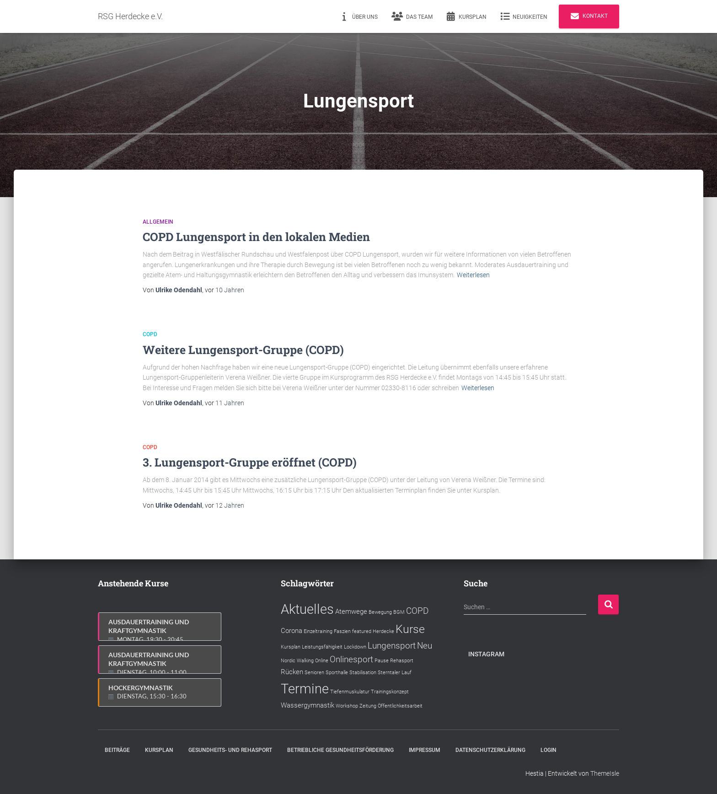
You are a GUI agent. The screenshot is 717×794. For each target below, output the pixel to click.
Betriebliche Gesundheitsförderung (340, 750)
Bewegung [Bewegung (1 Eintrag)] (380, 612)
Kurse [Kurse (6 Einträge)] (410, 629)
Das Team (412, 16)
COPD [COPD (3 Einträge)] (417, 611)
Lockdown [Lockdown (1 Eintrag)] (355, 647)
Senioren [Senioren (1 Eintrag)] (314, 673)
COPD (150, 334)
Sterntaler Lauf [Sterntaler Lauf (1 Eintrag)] (395, 673)
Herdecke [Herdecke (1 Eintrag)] (383, 631)
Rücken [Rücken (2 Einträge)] (292, 672)
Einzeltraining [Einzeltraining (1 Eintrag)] (318, 631)
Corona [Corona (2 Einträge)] (291, 631)
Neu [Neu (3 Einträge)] (424, 646)
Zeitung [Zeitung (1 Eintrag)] (367, 706)
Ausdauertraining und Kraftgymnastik (160, 629)
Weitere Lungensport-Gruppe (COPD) (243, 349)
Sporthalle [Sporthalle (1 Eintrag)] (337, 673)
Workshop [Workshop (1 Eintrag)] (347, 706)
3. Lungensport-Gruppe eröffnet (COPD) (250, 462)
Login (548, 750)
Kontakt (589, 16)
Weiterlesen (473, 275)
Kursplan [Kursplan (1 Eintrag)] (290, 647)
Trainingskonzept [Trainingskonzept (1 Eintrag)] (390, 692)
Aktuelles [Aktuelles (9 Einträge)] (307, 609)
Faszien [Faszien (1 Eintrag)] (342, 631)
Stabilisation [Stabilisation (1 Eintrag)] (362, 673)
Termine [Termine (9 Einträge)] (305, 689)
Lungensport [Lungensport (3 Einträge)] (392, 646)
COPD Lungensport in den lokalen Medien (256, 236)
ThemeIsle (604, 773)
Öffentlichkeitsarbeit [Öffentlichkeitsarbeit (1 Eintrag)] (400, 706)
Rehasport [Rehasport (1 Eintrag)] (401, 661)
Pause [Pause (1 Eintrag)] (382, 661)
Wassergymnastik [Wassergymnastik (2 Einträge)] (307, 705)
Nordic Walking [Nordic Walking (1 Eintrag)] (297, 661)
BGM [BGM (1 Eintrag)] (399, 612)
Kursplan (466, 16)
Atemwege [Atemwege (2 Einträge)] (351, 611)
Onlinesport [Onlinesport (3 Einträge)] (351, 660)
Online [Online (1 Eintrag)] (321, 661)
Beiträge (117, 750)
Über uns (359, 16)
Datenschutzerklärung (490, 750)
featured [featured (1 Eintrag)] (361, 631)
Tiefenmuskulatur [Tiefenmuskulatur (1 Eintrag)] (349, 692)
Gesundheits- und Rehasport (230, 750)
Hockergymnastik (160, 692)
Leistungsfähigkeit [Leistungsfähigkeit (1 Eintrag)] (322, 647)
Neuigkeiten (523, 16)
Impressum (424, 750)
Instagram (486, 654)
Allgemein (158, 222)
